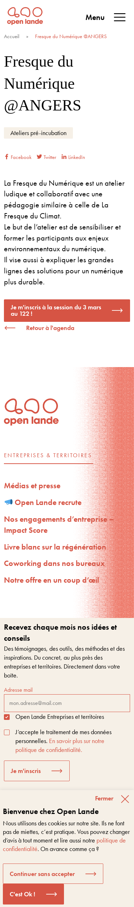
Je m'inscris (26, 771)
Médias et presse (32, 485)
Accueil (11, 36)
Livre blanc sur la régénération (55, 547)
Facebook (17, 157)
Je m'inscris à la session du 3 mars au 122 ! (56, 310)
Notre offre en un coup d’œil (51, 580)
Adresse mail (67, 699)
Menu (106, 17)
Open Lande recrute (43, 502)
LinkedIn (73, 157)
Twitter (46, 157)
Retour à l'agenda (50, 328)
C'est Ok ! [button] (22, 894)
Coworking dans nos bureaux (54, 563)
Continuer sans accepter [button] (42, 874)
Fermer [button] (104, 798)
